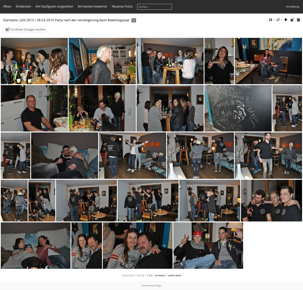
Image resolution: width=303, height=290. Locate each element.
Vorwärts (160, 275)
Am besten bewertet (92, 6)
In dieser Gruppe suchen (28, 29)
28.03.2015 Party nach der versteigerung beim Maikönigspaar (83, 20)
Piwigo (158, 285)
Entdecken (23, 6)
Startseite (10, 20)
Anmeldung (292, 6)
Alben (7, 6)
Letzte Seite (174, 275)
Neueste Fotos (122, 6)
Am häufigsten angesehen (54, 6)
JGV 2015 (27, 20)
